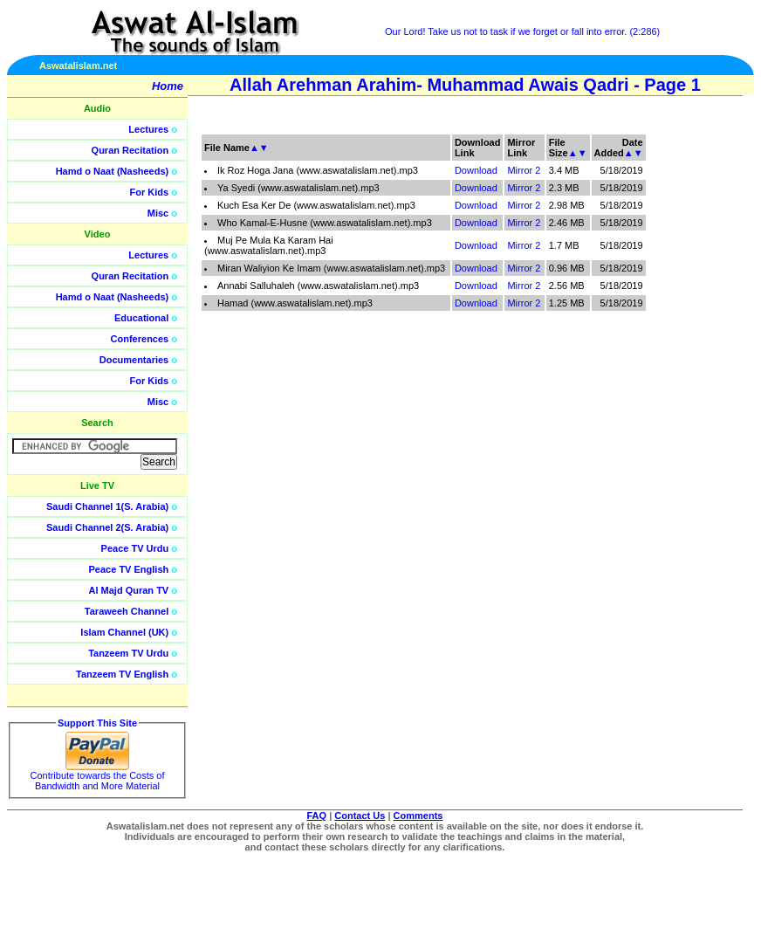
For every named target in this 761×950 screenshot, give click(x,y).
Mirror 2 (523, 170)
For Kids (149, 192)
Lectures (148, 129)
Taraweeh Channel (126, 611)
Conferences (140, 339)
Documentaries (133, 360)
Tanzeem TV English (122, 674)
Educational (141, 318)
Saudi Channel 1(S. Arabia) (107, 506)
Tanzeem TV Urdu (128, 653)
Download (476, 170)
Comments (418, 815)
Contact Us (359, 815)
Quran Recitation (130, 150)
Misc (157, 213)
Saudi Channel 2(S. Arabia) (107, 527)
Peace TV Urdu (135, 548)
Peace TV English (129, 569)
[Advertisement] (678, 393)
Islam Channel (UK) (124, 632)
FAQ (317, 815)
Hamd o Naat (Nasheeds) (112, 171)
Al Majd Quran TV (129, 590)
